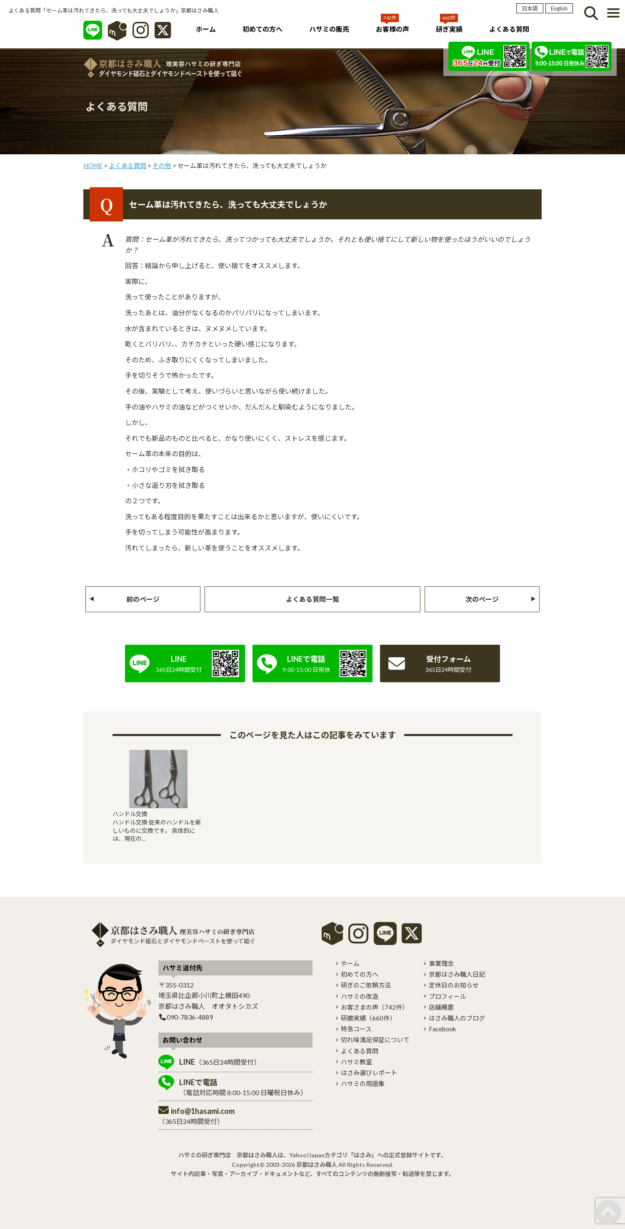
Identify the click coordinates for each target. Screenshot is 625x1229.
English (559, 8)
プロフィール (447, 996)
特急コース (356, 1029)
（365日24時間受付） (219, 1061)
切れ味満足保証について (375, 1039)
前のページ (143, 599)
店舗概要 (441, 1007)
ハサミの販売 (329, 29)
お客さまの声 (374, 1007)
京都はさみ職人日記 (457, 974)
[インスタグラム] (140, 34)
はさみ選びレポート (369, 1072)
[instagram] (358, 939)
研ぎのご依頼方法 (366, 985)
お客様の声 (392, 29)
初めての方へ (262, 29)
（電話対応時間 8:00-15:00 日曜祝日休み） (243, 1087)
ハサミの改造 (359, 996)
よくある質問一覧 (312, 599)
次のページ (482, 599)
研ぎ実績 (449, 29)
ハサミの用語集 (363, 1083)
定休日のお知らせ (454, 985)
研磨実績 (368, 1018)
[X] (163, 34)
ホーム (206, 29)
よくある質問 (509, 29)
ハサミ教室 (356, 1062)
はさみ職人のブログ (457, 1018)
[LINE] (92, 34)
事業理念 (441, 963)
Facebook (442, 1029)
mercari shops (332, 933)
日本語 (530, 8)
